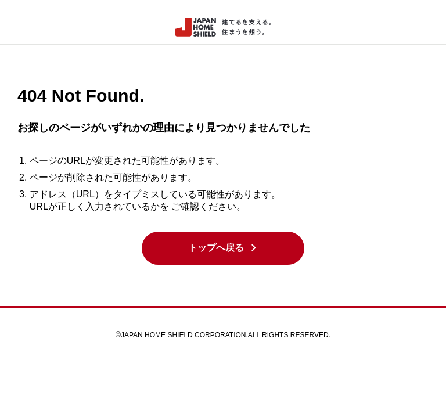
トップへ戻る (223, 248)
